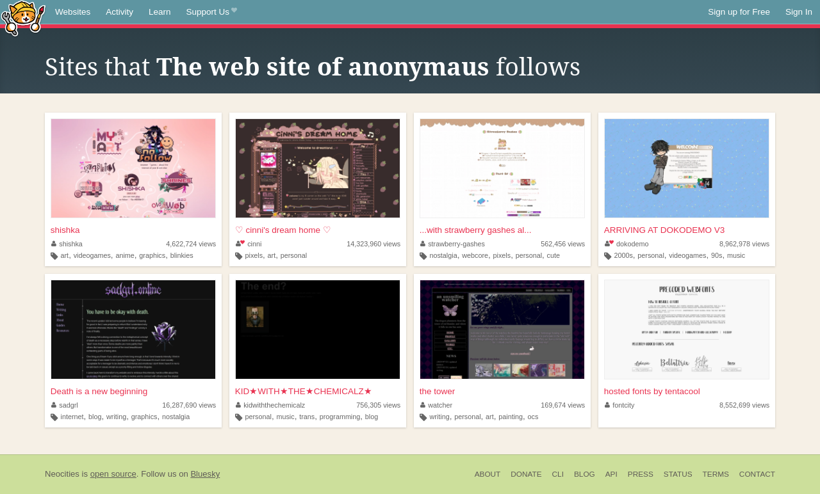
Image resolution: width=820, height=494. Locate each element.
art (65, 255)
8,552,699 (744, 405)
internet (72, 416)
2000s (623, 255)
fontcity (620, 405)
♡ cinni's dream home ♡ (283, 230)
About (488, 474)
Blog (584, 474)
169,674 (563, 405)
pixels (254, 255)
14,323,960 (373, 244)
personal (294, 255)
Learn (160, 12)
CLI (558, 474)
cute (553, 255)
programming (340, 416)
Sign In (798, 12)
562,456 (563, 244)
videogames (92, 255)
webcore (475, 255)
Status (678, 474)
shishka (65, 230)
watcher (436, 405)
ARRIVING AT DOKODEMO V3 (664, 230)
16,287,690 (189, 405)
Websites (72, 12)
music (736, 255)
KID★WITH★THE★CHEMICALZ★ (303, 391)
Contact (757, 474)
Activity (119, 12)
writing (116, 416)
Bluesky (205, 474)
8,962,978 (744, 244)
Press (640, 474)
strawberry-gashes (452, 244)
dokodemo (627, 244)
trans (307, 416)
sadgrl (64, 405)
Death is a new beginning (99, 391)
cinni (249, 244)
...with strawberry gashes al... (476, 230)
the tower (437, 391)
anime (124, 255)
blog (94, 416)
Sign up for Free (739, 12)
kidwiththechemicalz (271, 405)
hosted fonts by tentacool (652, 391)
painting (510, 416)
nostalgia (443, 255)
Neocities (62, 474)
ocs (533, 416)
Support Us (211, 12)
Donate (526, 474)
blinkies (181, 255)
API (611, 474)
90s (716, 255)
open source (113, 474)
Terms (716, 474)
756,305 (378, 405)
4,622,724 (191, 244)
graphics (152, 255)
